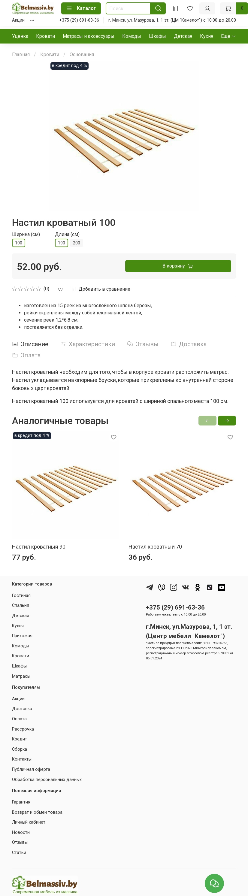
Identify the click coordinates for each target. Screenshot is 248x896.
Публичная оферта (31, 769)
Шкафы (157, 36)
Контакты (22, 759)
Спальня (20, 605)
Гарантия (21, 802)
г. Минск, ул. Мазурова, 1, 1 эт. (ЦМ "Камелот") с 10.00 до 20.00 (172, 20)
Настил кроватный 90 (38, 546)
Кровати (45, 36)
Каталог (81, 8)
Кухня (206, 36)
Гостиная (21, 595)
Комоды (131, 36)
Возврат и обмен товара (37, 812)
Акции (18, 20)
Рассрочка (23, 729)
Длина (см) (67, 234)
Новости (21, 832)
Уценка (20, 36)
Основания (82, 54)
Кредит (19, 739)
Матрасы (21, 676)
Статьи (19, 852)
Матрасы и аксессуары (88, 36)
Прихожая (22, 635)
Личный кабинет (28, 822)
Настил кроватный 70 (155, 546)
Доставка (22, 708)
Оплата (19, 719)
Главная (21, 54)
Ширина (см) (26, 234)
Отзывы (20, 842)
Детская (183, 36)
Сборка (19, 749)
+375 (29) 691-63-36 (79, 20)
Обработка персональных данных (47, 779)
